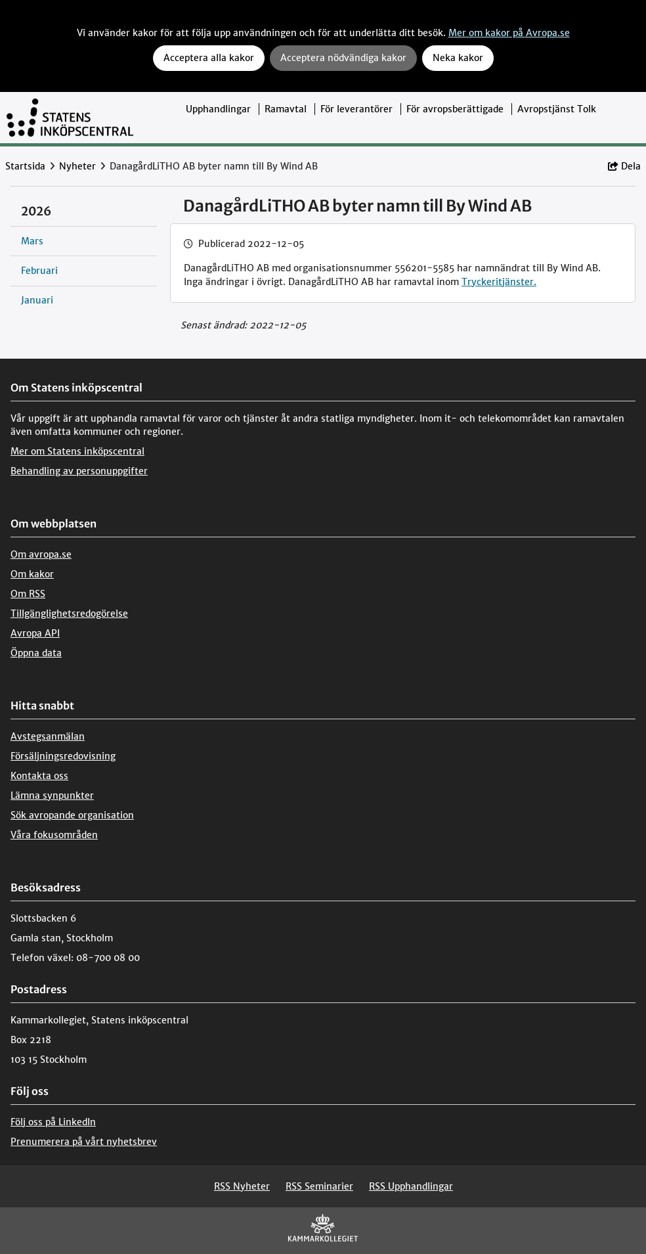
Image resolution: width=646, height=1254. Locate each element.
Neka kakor (458, 58)
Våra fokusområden (54, 835)
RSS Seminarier (319, 1186)
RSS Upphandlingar (411, 1186)
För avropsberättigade (455, 109)
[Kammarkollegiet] (323, 1230)
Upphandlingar (218, 109)
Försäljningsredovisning (63, 756)
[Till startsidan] (70, 117)
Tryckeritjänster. (499, 282)
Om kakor (32, 574)
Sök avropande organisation (72, 815)
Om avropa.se (41, 554)
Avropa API (35, 633)
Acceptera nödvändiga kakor (343, 58)
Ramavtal (286, 109)
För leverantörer (356, 109)
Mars (32, 241)
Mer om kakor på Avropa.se (509, 33)
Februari (39, 271)
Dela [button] (624, 166)
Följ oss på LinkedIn (53, 1122)
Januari (37, 300)
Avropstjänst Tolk (556, 109)
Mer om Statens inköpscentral (77, 451)
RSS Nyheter (242, 1186)
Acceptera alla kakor (208, 58)
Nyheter (77, 166)
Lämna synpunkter (52, 795)
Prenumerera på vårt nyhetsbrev (84, 1142)
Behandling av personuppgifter (79, 471)
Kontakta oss (39, 776)
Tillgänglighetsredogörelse (69, 613)
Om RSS (28, 594)
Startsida (25, 166)
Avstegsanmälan (48, 736)
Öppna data (36, 653)
